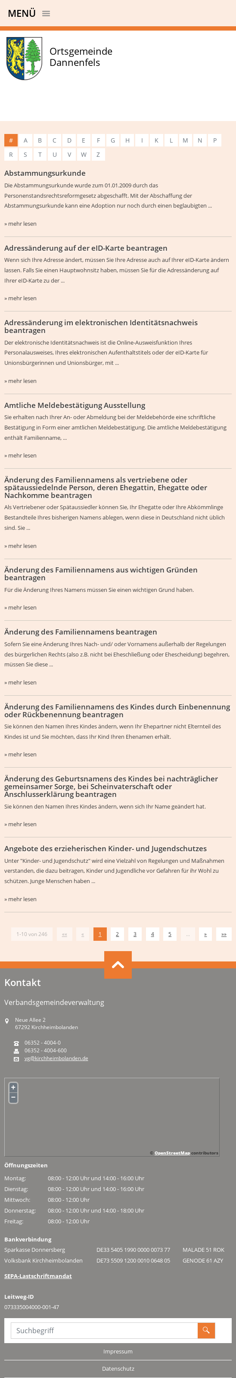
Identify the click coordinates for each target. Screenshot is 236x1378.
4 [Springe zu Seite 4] (152, 934)
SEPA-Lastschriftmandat (38, 1276)
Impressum (118, 1351)
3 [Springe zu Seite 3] (135, 934)
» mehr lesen (20, 223)
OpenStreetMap (172, 1153)
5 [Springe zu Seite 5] (169, 934)
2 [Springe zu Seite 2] (117, 934)
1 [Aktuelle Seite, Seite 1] (100, 934)
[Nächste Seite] (205, 934)
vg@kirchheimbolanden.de (56, 1058)
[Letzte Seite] (224, 934)
